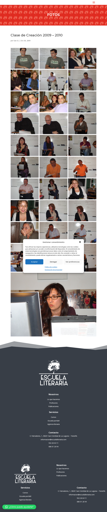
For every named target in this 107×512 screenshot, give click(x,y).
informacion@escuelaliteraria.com (53, 439)
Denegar (53, 262)
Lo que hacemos (53, 399)
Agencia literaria (53, 424)
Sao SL (16, 41)
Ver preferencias (73, 262)
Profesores (53, 403)
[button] (80, 242)
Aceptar (34, 262)
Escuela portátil (53, 421)
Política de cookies (51, 267)
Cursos (53, 417)
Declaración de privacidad (53, 270)
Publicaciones (53, 406)
